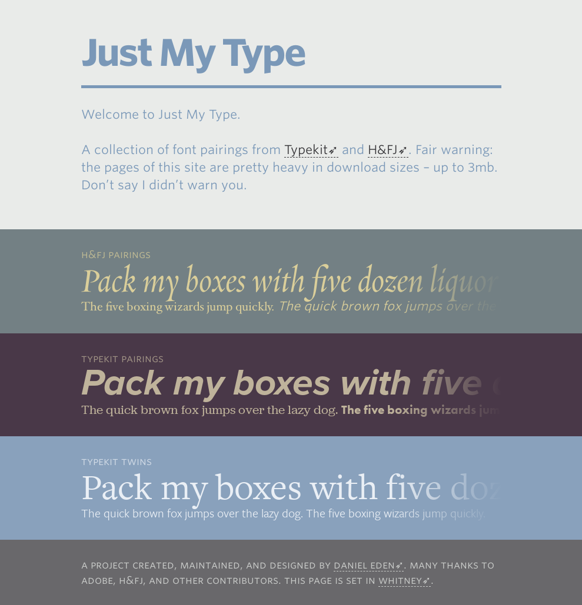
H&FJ (383, 149)
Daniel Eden (364, 565)
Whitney (400, 580)
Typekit (306, 149)
